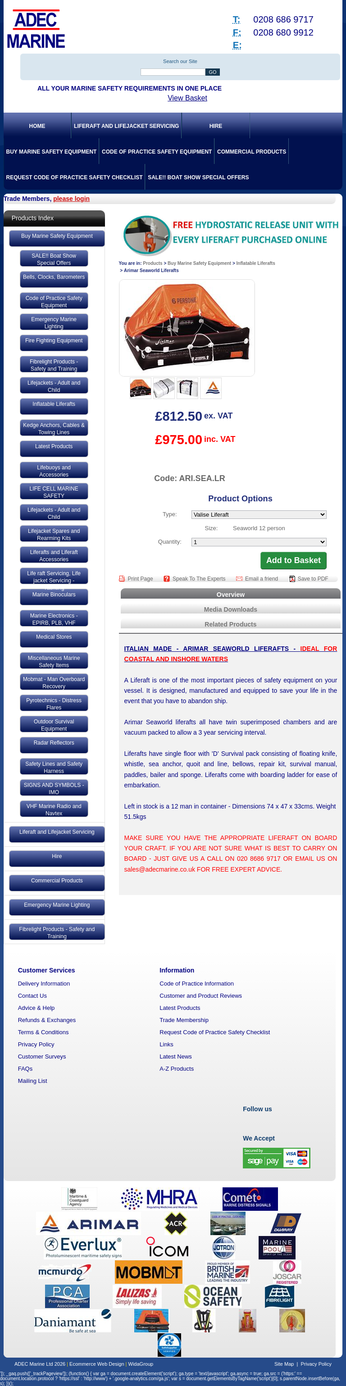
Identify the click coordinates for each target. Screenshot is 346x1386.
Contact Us (32, 995)
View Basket (187, 98)
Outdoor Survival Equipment (54, 725)
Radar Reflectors (54, 743)
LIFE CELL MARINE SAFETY (54, 492)
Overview (231, 594)
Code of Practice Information (196, 983)
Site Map (284, 1364)
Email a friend (262, 579)
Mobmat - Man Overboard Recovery (54, 683)
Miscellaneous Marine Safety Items (54, 661)
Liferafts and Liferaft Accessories (54, 556)
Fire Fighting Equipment (53, 340)
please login (71, 198)
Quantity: (170, 541)
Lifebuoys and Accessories (54, 471)
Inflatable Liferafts (53, 404)
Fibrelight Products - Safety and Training (54, 365)
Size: (211, 528)
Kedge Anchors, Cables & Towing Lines (54, 429)
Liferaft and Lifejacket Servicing (126, 126)
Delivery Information (44, 983)
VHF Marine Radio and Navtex (54, 810)
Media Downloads (230, 609)
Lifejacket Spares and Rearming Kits (54, 534)
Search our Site (180, 61)
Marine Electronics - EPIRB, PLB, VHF (54, 619)
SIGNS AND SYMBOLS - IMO (54, 788)
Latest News (175, 1056)
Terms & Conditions (43, 1032)
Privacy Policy (36, 1044)
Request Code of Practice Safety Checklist (74, 177)
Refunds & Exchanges (47, 1020)
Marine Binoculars (54, 594)
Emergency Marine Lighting (54, 323)
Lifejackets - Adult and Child (53, 386)
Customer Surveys (42, 1056)
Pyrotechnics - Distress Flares (54, 704)
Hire (216, 126)
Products (152, 263)
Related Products (230, 624)
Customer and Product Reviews (200, 995)
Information (176, 970)
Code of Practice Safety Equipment (157, 152)
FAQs (25, 1068)
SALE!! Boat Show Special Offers (198, 177)
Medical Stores (54, 637)
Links (166, 1044)
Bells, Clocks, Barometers (54, 277)
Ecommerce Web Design (96, 1364)
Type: (170, 514)
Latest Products (54, 446)
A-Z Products (176, 1068)
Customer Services (46, 970)
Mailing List (32, 1080)
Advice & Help (36, 1007)
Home (37, 126)
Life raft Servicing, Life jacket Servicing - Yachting (54, 577)
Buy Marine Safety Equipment (51, 152)
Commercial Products (251, 152)
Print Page (141, 579)
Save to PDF (313, 579)
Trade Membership (184, 1020)
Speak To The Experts (200, 579)
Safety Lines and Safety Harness (53, 767)
